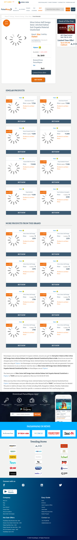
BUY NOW (38, 80)
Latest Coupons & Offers (47, 505)
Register (68, 9)
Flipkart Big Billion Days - (10, 525)
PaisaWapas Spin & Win (8, 531)
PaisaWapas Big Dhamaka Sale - (11, 520)
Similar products (15, 90)
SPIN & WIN (23, 2)
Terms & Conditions (7, 511)
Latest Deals (44, 509)
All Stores (44, 502)
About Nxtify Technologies (8, 513)
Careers (43, 507)
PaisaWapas (35, 538)
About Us (5, 500)
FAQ (4, 505)
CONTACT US (61, 2)
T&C (34, 65)
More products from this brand (23, 223)
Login (73, 9)
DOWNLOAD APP (70, 2)
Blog (4, 502)
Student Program (45, 513)
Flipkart (34, 36)
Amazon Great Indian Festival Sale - (12, 522)
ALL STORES (22, 9)
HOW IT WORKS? (53, 2)
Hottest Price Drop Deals (47, 511)
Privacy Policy (6, 509)
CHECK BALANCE (42, 2)
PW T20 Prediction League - (10, 529)
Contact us (46, 517)
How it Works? (6, 507)
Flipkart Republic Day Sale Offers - (12, 527)
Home (43, 500)
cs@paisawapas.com (46, 522)
